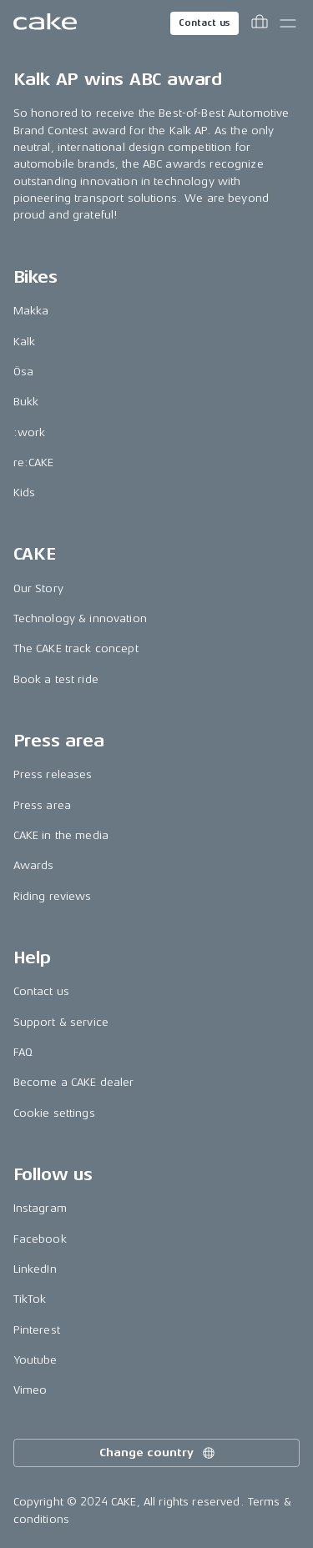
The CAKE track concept (76, 648)
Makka (31, 310)
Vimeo (30, 1390)
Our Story (38, 588)
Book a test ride (55, 679)
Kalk (24, 341)
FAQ (23, 1052)
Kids (24, 492)
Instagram (40, 1208)
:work (29, 432)
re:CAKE (33, 462)
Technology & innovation (80, 618)
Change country (157, 1453)
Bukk (26, 401)
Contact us (204, 23)
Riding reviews (52, 896)
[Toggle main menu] (288, 23)
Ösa (23, 371)
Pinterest (36, 1330)
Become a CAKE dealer (73, 1082)
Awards (33, 865)
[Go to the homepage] (45, 23)
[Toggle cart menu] (259, 23)
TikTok (30, 1299)
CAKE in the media (61, 835)
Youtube (35, 1360)
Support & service (61, 1022)
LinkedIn (35, 1269)
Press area (42, 805)
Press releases (53, 774)
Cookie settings (54, 1113)
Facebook (40, 1239)
